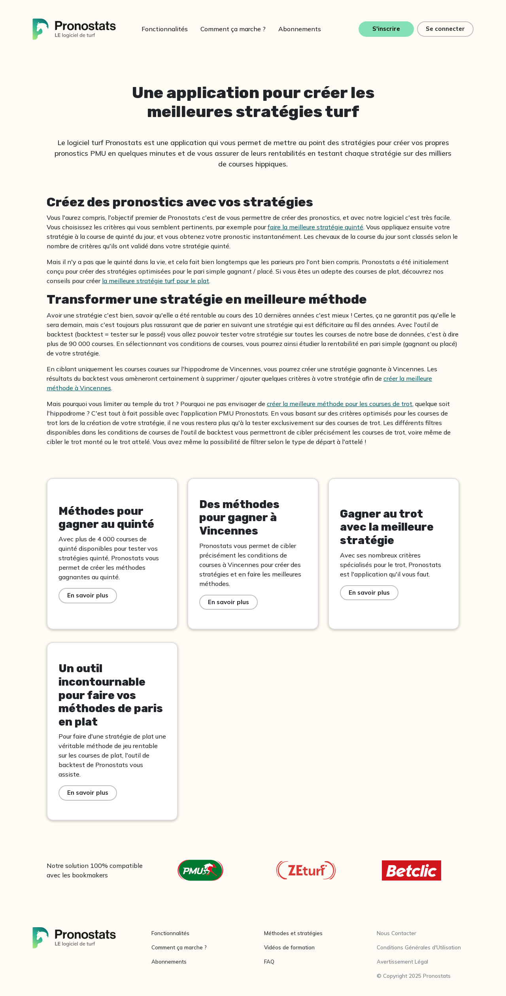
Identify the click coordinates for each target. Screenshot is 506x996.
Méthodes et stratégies (293, 933)
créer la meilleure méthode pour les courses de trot (339, 404)
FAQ (269, 961)
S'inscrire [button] (386, 28)
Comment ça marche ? (233, 29)
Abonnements (299, 29)
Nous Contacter (396, 933)
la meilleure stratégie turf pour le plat (155, 281)
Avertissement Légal (402, 961)
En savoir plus (87, 595)
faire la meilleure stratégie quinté (315, 227)
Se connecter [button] (445, 28)
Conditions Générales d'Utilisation (419, 947)
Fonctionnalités (165, 29)
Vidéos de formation (289, 947)
